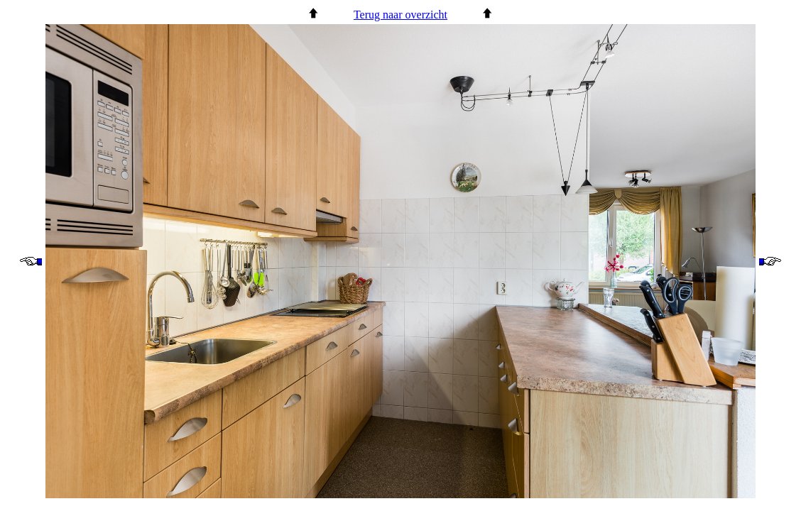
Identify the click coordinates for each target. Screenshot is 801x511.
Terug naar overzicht (401, 15)
